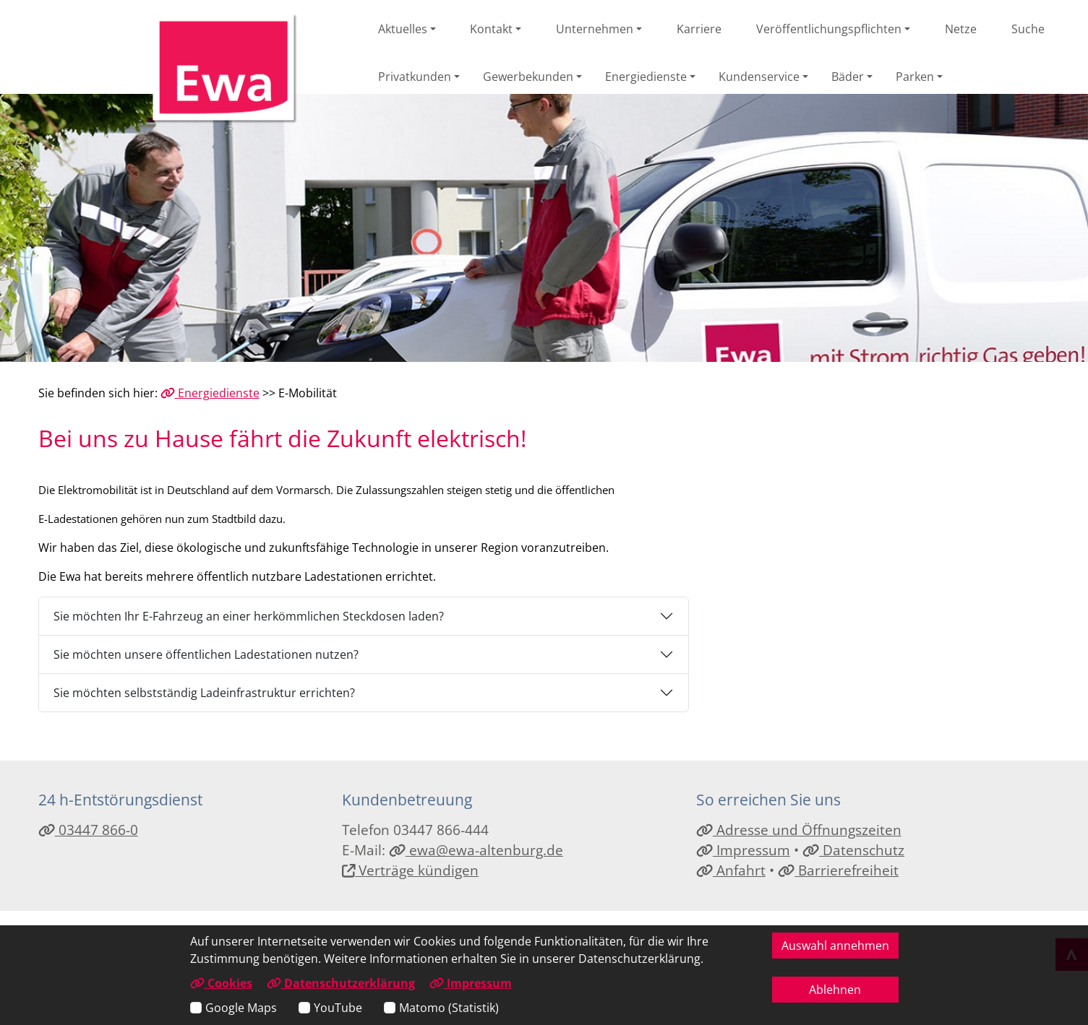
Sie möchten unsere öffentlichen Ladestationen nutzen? (206, 654)
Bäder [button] (847, 77)
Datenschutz (853, 850)
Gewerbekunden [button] (528, 77)
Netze (961, 29)
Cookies (221, 983)
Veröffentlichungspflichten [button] (828, 29)
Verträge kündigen (410, 870)
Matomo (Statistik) (449, 1008)
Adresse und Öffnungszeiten (798, 830)
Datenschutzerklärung (341, 983)
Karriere (699, 29)
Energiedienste (210, 393)
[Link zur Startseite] (225, 69)
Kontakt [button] (491, 29)
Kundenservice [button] (759, 77)
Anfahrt (731, 870)
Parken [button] (915, 77)
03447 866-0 (88, 830)
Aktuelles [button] (402, 29)
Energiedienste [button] (646, 77)
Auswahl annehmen (835, 945)
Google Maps (241, 1008)
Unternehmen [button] (594, 29)
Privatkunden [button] (414, 77)
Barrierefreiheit (838, 870)
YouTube (338, 1008)
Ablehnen (835, 990)
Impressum (743, 850)
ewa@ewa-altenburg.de (476, 850)
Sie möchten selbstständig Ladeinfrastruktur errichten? (204, 693)
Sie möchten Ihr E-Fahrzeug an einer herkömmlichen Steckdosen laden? (248, 616)
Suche (1028, 29)
